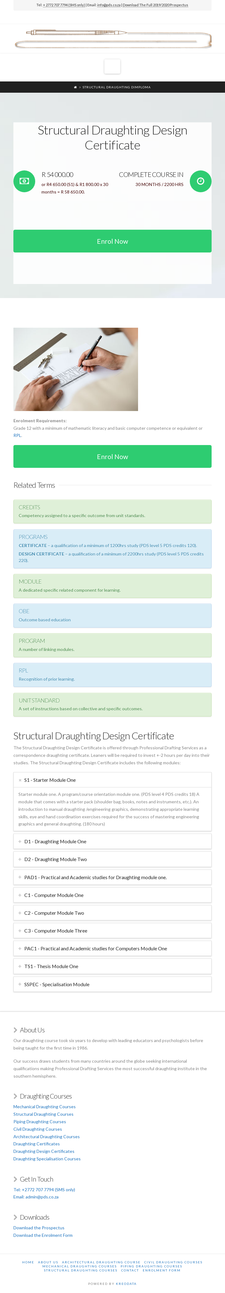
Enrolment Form (162, 1270)
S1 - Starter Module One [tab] (50, 780)
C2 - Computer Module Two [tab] (54, 913)
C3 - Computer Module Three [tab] (55, 930)
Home (28, 1262)
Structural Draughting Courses (43, 1114)
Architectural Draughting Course (101, 1262)
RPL (17, 435)
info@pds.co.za (109, 5)
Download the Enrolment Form (43, 1235)
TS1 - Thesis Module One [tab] (51, 966)
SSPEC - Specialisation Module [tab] (56, 984)
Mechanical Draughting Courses (44, 1106)
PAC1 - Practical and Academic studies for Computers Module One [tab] (95, 948)
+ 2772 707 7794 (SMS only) (64, 5)
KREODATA (126, 1284)
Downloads (34, 1217)
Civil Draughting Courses (37, 1129)
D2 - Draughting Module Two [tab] (55, 859)
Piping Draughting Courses (39, 1121)
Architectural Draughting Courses (46, 1136)
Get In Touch (36, 1179)
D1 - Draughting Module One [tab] (55, 841)
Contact (130, 1270)
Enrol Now (112, 241)
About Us (48, 1262)
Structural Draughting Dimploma (117, 87)
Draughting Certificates (36, 1143)
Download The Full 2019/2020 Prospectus (155, 5)
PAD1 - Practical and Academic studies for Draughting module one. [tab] (95, 877)
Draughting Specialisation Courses (47, 1158)
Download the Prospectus (39, 1227)
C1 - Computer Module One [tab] (54, 895)
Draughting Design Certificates (43, 1151)
